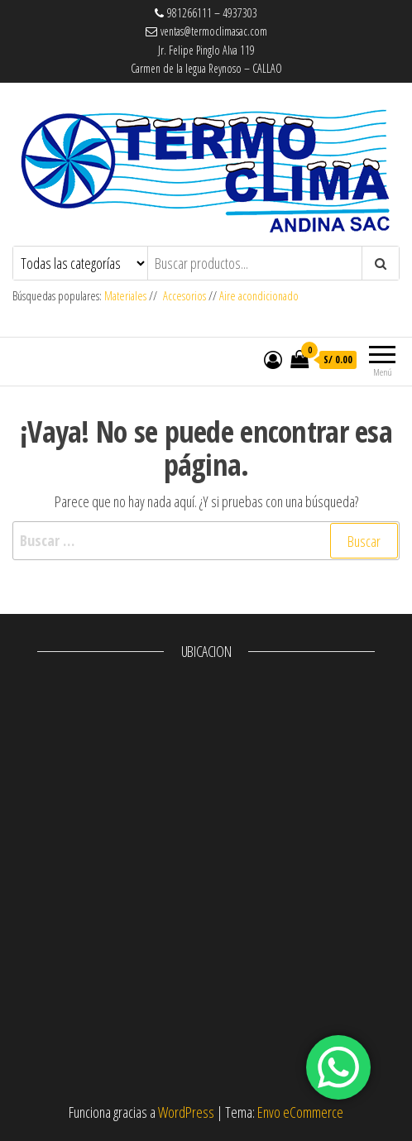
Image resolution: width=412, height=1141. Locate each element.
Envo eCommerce (300, 1112)
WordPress (186, 1112)
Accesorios (184, 296)
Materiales (126, 296)
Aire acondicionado (259, 296)
